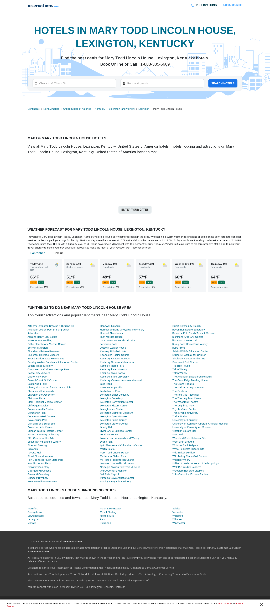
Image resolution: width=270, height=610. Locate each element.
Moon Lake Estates (111, 508)
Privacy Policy (224, 603)
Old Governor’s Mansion (113, 470)
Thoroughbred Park (183, 405)
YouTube (85, 586)
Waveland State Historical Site (189, 438)
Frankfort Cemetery (38, 467)
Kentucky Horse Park (112, 365)
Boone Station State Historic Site (46, 358)
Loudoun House (109, 434)
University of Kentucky (184, 419)
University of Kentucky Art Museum (191, 427)
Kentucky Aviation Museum (115, 358)
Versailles (177, 512)
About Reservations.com (41, 580)
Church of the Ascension (41, 394)
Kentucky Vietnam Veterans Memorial (121, 380)
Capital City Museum (39, 372)
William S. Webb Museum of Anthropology (195, 463)
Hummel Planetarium (111, 333)
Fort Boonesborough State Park (45, 459)
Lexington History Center (114, 405)
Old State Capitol (109, 474)
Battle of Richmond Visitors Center (47, 344)
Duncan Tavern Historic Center (45, 430)
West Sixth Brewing (183, 441)
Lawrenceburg (36, 515)
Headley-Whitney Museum (42, 481)
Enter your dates (135, 209)
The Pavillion (179, 391)
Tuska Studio (179, 416)
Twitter (75, 586)
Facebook (64, 586)
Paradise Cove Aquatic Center (117, 477)
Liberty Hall (106, 427)
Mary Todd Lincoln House (114, 452)
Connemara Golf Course (41, 416)
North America (51, 108)
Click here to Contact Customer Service (152, 567)
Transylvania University (185, 412)
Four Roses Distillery (39, 463)
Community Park (36, 412)
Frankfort (33, 508)
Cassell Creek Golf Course (43, 380)
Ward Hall (177, 434)
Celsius (59, 253)
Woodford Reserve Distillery (188, 470)
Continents (34, 108)
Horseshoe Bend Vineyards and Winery (122, 329)
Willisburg (177, 515)
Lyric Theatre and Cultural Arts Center (121, 445)
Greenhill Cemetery (38, 474)
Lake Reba (106, 383)
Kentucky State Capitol (112, 372)
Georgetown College (39, 470)
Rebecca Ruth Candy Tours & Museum (193, 333)
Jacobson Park (108, 344)
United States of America (77, 108)
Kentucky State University (114, 376)
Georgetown (35, 512)
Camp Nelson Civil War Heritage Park (48, 369)
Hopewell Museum (110, 325)
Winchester (178, 522)
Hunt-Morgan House (111, 336)
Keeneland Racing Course (114, 354)
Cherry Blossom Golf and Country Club (49, 387)
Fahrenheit (37, 253)
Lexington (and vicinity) (122, 108)
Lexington (143, 108)
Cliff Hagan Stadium (38, 405)
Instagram (96, 586)
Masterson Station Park (113, 456)
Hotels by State (85, 580)
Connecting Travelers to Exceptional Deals (182, 574)
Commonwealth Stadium (41, 409)
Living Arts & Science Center (116, 430)
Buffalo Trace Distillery (40, 365)
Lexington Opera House (113, 416)
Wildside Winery (181, 459)
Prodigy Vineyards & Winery (115, 481)
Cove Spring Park (37, 419)
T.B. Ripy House (181, 365)
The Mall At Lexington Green (188, 387)
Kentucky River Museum (113, 369)
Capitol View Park (37, 376)
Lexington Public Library (113, 419)
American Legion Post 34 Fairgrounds (49, 329)
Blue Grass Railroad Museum (44, 351)
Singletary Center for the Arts (188, 358)
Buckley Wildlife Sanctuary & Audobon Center (53, 362)
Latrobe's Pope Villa (111, 387)
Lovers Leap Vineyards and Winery (119, 438)
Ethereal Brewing (37, 445)
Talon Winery (179, 369)
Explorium (33, 448)
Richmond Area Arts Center (187, 336)
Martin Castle (107, 448)
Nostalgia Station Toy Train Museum (120, 467)
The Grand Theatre (183, 383)
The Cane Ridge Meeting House (190, 380)
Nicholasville (107, 515)
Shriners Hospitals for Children (189, 354)
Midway (32, 522)
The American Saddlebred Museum (192, 376)
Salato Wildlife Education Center (190, 351)
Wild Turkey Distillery (183, 452)
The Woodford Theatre (185, 401)
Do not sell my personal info (134, 580)
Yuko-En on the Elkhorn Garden (190, 474)
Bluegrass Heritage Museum (43, 354)
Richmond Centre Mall (184, 340)
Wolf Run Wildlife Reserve (186, 467)
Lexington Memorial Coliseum (116, 412)
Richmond (105, 522)
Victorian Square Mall (184, 430)
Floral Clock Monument (40, 456)
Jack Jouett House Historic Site (117, 340)
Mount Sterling (108, 512)
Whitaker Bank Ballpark (185, 445)
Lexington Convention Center (116, 401)
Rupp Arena (178, 347)
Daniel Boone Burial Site (41, 423)
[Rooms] (162, 83)
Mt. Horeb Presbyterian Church (117, 459)
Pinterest (120, 586)
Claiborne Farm (36, 398)
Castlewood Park (37, 383)
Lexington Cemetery (111, 398)
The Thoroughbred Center (187, 398)
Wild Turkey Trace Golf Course (189, 456)
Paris (103, 519)
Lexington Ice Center (112, 409)
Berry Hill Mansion (38, 347)
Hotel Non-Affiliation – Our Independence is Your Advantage (123, 574)
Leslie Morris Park (110, 391)
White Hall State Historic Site (188, 448)
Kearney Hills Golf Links (113, 351)
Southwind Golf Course (185, 362)
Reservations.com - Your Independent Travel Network (57, 574)
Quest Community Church (186, 325)
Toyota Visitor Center (184, 409)
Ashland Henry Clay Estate (42, 336)
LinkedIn (108, 586)
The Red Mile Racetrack (185, 394)
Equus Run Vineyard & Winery (44, 441)
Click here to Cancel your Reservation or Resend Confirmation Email (65, 567)
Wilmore (176, 519)
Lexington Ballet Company (114, 394)
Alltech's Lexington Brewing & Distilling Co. (51, 325)
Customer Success (106, 580)
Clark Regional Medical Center (45, 401)
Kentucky (100, 108)
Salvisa (176, 508)
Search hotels (223, 83)
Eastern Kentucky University (43, 434)
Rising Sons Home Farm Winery (189, 344)
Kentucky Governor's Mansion (117, 362)
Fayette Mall (34, 452)
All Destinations (66, 580)
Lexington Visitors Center (114, 423)
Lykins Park (106, 441)
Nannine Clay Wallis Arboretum (117, 463)
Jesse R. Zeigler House (113, 347)
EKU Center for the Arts (41, 438)
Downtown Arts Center (40, 427)
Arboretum (33, 333)
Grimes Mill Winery (38, 477)
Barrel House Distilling (40, 340)
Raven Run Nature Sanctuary (188, 329)
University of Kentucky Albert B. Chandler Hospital (200, 423)
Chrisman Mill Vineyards (41, 391)
